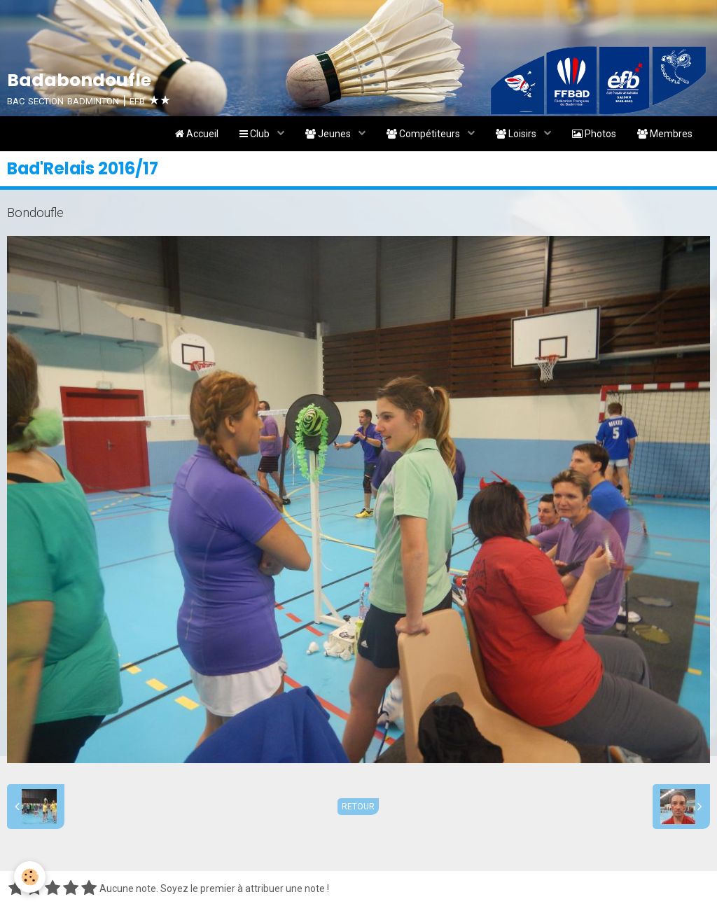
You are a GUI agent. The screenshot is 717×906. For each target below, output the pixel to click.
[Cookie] (30, 877)
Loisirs (517, 133)
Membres (664, 133)
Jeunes (329, 133)
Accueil (196, 133)
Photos (594, 133)
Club (255, 133)
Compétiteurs (424, 133)
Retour (358, 806)
